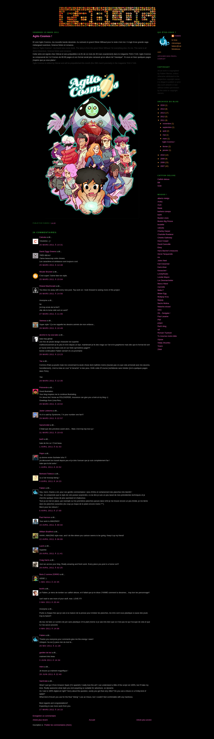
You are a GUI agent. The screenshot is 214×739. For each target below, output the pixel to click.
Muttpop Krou (163, 297)
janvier (166, 150)
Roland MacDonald (47, 286)
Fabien (42, 488)
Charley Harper (164, 231)
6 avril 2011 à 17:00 (50, 511)
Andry (160, 202)
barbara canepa (164, 211)
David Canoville (164, 244)
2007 (162, 166)
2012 (162, 117)
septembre (167, 127)
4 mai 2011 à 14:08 (49, 629)
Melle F (161, 290)
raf (159, 330)
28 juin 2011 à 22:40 (50, 674)
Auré (160, 205)
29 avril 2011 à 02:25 (51, 568)
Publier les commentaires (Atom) (58, 725)
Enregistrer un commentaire (44, 716)
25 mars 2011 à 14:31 (51, 245)
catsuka (161, 228)
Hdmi (41, 667)
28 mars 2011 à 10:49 (51, 328)
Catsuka (42, 237)
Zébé (160, 349)
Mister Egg (162, 294)
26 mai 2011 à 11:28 (49, 646)
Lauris (41, 546)
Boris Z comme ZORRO (49, 574)
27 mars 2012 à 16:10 (51, 710)
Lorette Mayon (164, 277)
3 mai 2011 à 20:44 (49, 602)
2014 (162, 109)
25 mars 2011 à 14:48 (51, 265)
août (165, 131)
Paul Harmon (44, 517)
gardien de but (45, 653)
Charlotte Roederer (165, 234)
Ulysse (160, 340)
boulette (161, 225)
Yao (41, 361)
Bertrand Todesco (46, 474)
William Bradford (46, 532)
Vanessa (43, 321)
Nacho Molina (163, 303)
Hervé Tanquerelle (165, 254)
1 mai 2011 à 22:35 (49, 582)
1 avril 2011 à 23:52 (50, 467)
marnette (161, 287)
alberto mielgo (163, 198)
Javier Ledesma (46, 411)
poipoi (160, 323)
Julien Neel (162, 261)
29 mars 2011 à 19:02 (51, 404)
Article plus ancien (144, 720)
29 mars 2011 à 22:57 (51, 418)
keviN (41, 589)
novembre (167, 124)
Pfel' (159, 320)
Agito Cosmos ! (42, 36)
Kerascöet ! (162, 271)
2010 (162, 155)
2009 (162, 159)
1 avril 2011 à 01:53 (50, 447)
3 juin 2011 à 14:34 (49, 660)
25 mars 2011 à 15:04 (51, 279)
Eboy (160, 247)
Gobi (160, 186)
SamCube (43, 681)
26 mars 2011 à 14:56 (51, 294)
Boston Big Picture (165, 221)
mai (164, 135)
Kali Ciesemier (164, 264)
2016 (162, 105)
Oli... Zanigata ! (164, 313)
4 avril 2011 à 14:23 (50, 481)
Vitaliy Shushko (164, 343)
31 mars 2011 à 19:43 (51, 433)
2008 (162, 162)
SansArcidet (44, 425)
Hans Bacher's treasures (168, 251)
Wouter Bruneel (45, 272)
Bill (159, 183)
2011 (162, 120)
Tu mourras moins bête (167, 336)
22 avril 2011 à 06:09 (51, 539)
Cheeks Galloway (165, 238)
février (166, 147)
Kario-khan (162, 267)
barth (41, 439)
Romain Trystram (165, 333)
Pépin (41, 453)
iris (159, 257)
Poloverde (43, 387)
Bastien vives (163, 218)
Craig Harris (44, 560)
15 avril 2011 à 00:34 (51, 525)
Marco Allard (163, 284)
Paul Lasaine (163, 316)
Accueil (92, 720)
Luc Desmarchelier (165, 280)
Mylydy (160, 300)
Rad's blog (162, 326)
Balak (160, 208)
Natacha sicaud (164, 307)
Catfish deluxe (163, 179)
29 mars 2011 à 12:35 (51, 381)
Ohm (160, 310)
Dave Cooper (163, 241)
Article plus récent (40, 720)
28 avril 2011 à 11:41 (51, 554)
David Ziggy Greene (47, 252)
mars (165, 139)
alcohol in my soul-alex (48, 335)
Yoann (160, 346)
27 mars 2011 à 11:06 (51, 314)
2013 (162, 113)
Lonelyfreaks (163, 274)
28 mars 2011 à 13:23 (51, 354)
